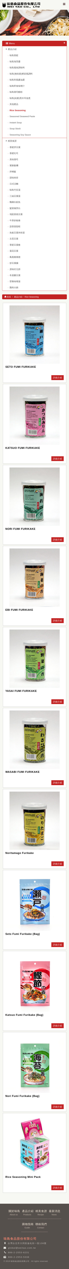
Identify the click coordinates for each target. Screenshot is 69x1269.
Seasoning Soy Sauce (20, 134)
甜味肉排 (14, 177)
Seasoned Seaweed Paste (22, 116)
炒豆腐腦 (14, 263)
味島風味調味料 (17, 67)
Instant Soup (16, 122)
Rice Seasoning (18, 110)
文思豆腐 (14, 238)
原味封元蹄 (15, 269)
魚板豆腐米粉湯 (17, 232)
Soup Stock (15, 128)
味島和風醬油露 (17, 80)
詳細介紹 (57, 377)
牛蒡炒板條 (15, 220)
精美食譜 (12, 141)
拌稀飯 (13, 171)
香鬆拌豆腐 (15, 147)
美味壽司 (14, 159)
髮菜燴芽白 (15, 208)
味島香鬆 (14, 55)
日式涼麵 (14, 184)
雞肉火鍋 (14, 287)
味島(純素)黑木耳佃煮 (20, 98)
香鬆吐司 (14, 153)
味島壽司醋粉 (16, 92)
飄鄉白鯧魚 (15, 202)
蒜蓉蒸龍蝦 (15, 226)
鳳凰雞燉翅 (15, 257)
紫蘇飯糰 (14, 165)
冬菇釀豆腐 (15, 275)
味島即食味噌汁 (17, 86)
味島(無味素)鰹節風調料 (21, 73)
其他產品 (14, 104)
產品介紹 (12, 49)
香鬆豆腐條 (15, 245)
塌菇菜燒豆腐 (16, 214)
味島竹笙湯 (15, 190)
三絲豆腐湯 (15, 196)
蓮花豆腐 (14, 251)
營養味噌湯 (15, 281)
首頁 (7, 297)
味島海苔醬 (15, 61)
